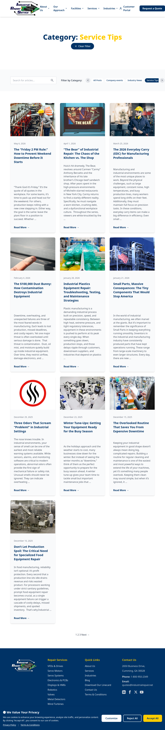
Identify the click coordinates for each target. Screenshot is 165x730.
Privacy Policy (9, 724)
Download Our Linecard (98, 685)
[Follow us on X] (136, 692)
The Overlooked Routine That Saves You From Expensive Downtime (131, 427)
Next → (85, 634)
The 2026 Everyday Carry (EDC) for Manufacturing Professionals (131, 153)
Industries (110, 8)
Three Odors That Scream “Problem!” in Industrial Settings (32, 427)
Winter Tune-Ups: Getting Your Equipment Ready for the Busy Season (82, 427)
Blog (87, 680)
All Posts (97, 80)
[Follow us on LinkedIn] (124, 692)
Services (94, 8)
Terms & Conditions (96, 694)
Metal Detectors (56, 699)
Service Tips (152, 80)
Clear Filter (83, 46)
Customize (111, 718)
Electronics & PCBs (58, 680)
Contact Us (91, 689)
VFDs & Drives (55, 666)
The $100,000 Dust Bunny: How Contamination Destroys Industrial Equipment (32, 290)
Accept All (152, 718)
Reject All (132, 718)
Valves (51, 694)
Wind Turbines (56, 704)
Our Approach (60, 8)
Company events (114, 80)
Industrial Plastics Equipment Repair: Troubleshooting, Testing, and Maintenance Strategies (82, 292)
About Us (45, 8)
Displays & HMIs (57, 685)
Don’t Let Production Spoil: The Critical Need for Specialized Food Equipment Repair (31, 553)
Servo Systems (56, 675)
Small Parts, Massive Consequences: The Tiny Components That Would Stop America (131, 290)
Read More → (22, 227)
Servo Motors (55, 670)
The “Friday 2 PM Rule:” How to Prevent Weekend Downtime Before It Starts (32, 155)
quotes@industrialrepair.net (137, 685)
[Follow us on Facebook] (130, 692)
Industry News (135, 80)
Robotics (52, 689)
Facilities (77, 8)
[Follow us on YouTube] (141, 692)
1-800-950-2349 (139, 676)
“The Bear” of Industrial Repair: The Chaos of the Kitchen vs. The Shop (81, 153)
